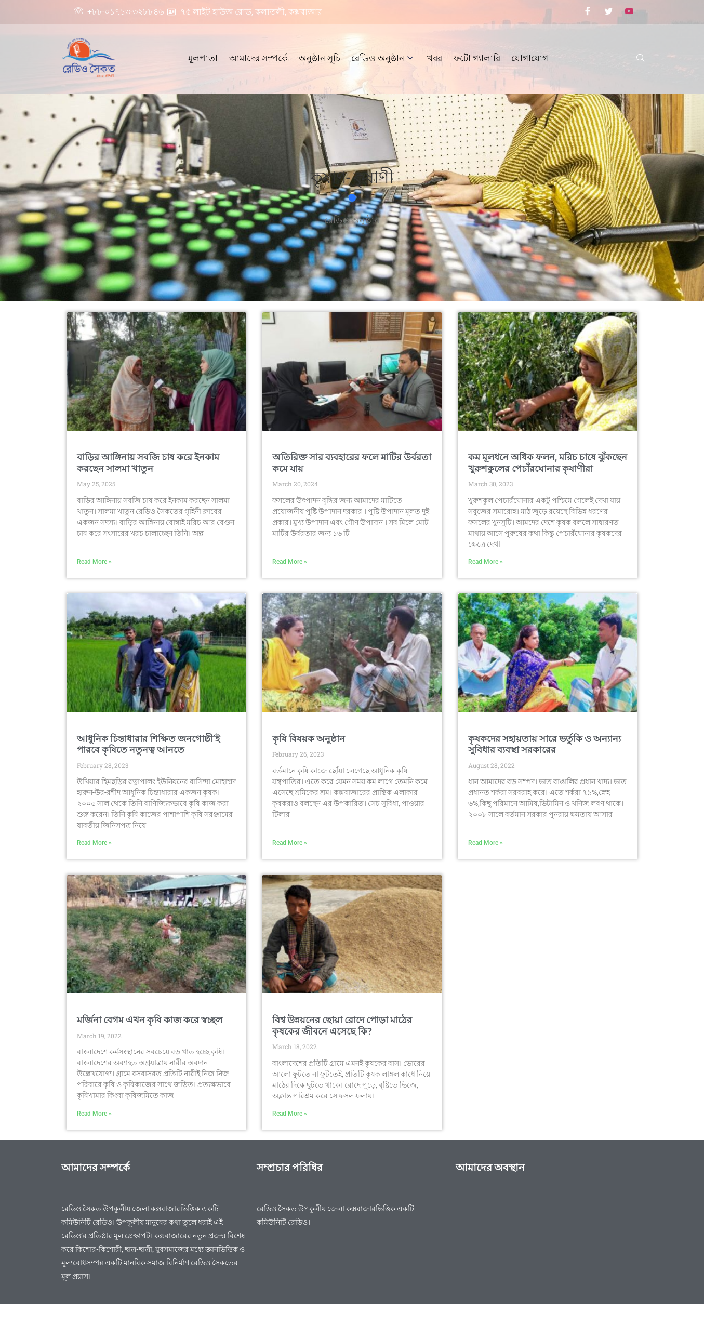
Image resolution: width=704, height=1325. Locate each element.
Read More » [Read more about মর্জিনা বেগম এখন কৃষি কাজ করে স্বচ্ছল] (94, 1113)
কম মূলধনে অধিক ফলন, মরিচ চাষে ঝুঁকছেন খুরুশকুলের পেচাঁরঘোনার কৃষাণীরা (547, 463)
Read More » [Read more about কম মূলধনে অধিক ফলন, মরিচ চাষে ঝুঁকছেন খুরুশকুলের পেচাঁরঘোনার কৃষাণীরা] (485, 561)
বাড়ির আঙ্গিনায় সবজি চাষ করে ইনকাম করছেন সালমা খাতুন (148, 463)
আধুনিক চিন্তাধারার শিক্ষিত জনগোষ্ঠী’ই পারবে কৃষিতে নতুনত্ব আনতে (148, 744)
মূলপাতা (205, 58)
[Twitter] (608, 12)
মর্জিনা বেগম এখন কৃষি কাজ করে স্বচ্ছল (149, 1019)
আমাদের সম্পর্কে (259, 58)
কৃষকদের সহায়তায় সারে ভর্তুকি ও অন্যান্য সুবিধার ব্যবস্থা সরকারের (544, 744)
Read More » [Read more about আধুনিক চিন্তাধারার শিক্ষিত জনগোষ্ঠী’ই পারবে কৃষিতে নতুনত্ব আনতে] (94, 842)
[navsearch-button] (640, 59)
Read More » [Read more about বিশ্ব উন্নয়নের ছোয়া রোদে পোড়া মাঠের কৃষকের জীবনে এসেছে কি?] (289, 1113)
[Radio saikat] (548, 1241)
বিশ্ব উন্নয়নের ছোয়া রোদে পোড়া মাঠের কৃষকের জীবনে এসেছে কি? (342, 1025)
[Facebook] (587, 12)
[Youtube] (629, 12)
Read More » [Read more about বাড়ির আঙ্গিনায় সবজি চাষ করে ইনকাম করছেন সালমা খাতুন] (94, 561)
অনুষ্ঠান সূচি (320, 58)
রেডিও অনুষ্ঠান (382, 58)
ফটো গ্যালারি (475, 58)
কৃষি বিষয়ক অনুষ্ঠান (308, 738)
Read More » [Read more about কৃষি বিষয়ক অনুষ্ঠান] (289, 842)
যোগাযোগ (527, 58)
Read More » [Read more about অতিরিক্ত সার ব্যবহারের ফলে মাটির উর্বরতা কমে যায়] (289, 561)
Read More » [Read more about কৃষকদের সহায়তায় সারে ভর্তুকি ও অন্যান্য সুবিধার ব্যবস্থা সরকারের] (485, 842)
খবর (434, 58)
